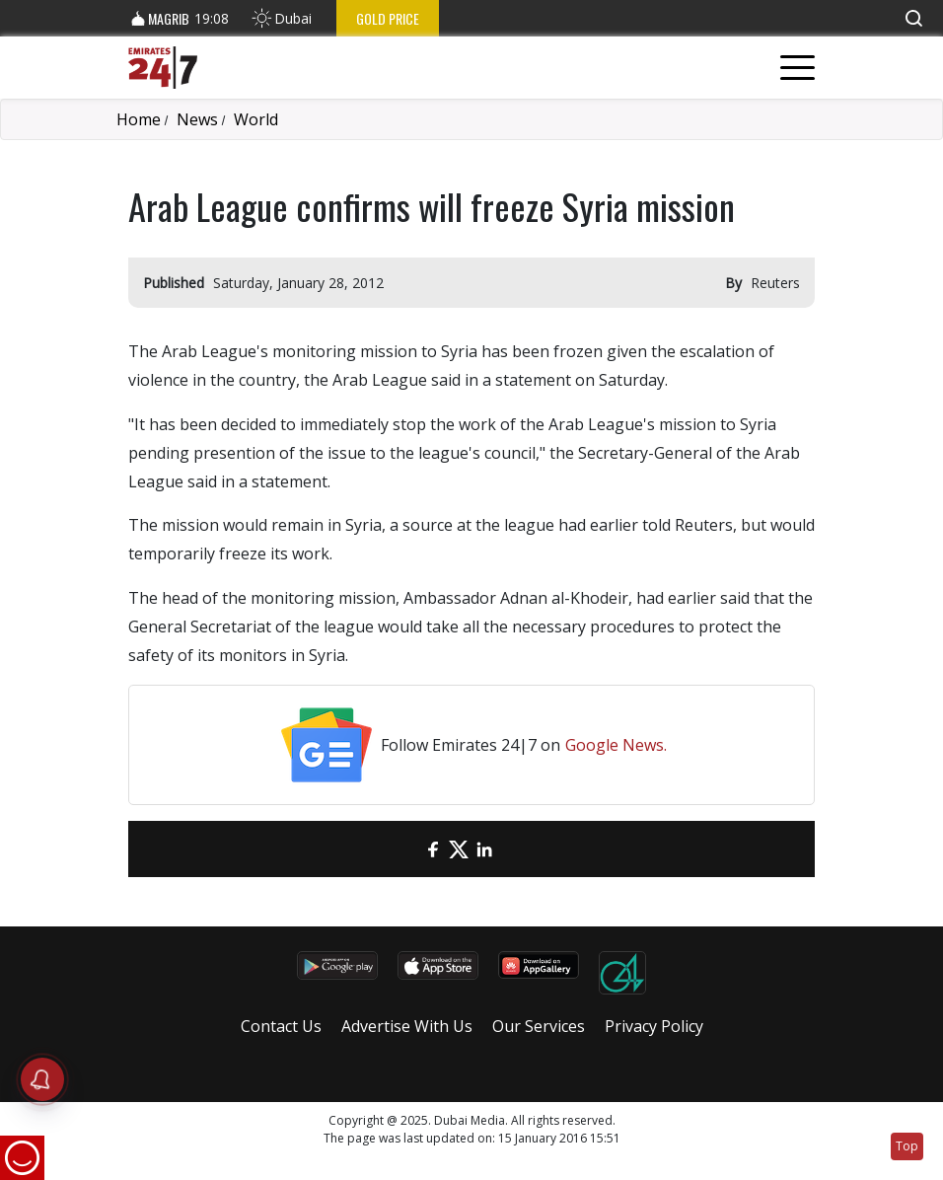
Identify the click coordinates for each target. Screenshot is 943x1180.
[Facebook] (433, 849)
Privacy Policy (654, 1026)
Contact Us (281, 1026)
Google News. (616, 745)
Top (907, 1146)
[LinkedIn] (484, 849)
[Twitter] (459, 849)
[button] (913, 18)
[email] (407, 849)
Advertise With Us (406, 1026)
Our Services (538, 1026)
